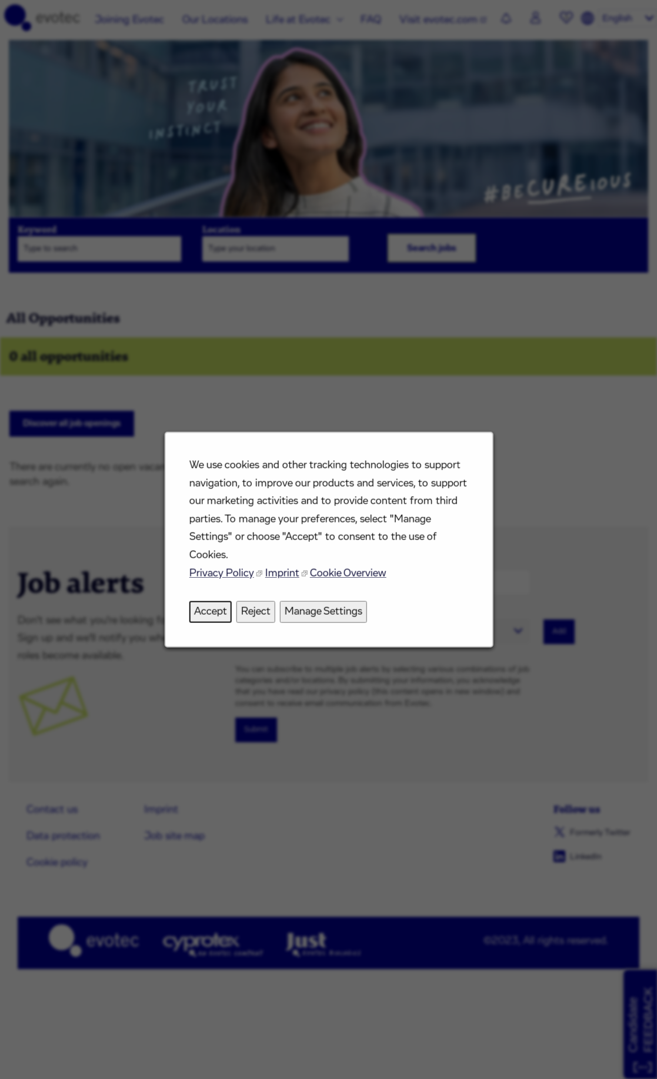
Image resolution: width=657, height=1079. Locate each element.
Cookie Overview (347, 579)
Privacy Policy (225, 579)
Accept (214, 616)
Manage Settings (323, 616)
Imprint (283, 579)
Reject (258, 616)
